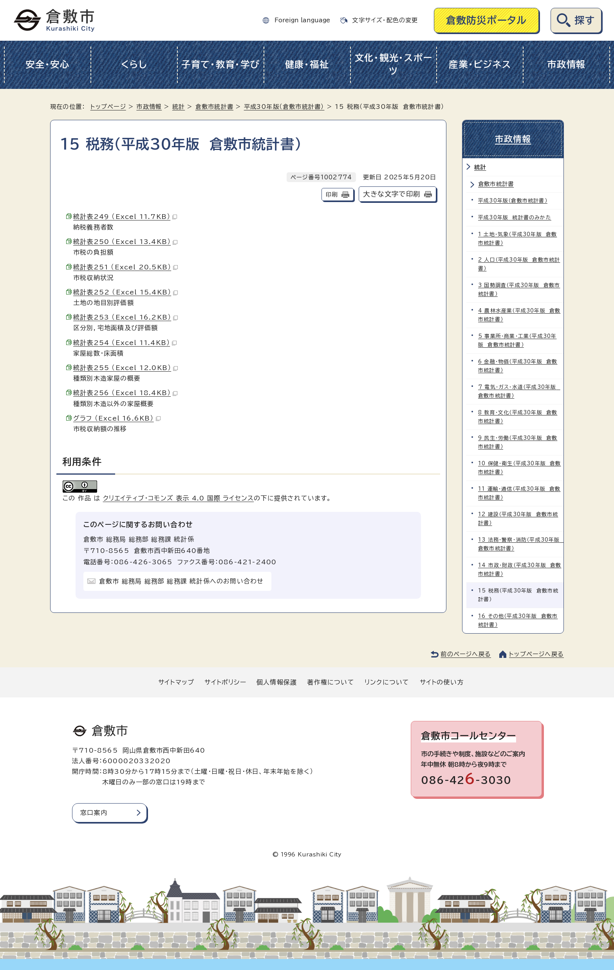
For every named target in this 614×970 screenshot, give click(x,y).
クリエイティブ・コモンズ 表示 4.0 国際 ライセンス (178, 498)
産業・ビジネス (480, 64)
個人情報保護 (276, 682)
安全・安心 (47, 64)
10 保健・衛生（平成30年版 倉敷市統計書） (519, 468)
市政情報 (566, 64)
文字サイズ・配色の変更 (385, 20)
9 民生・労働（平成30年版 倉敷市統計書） (517, 442)
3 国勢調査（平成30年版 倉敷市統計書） (519, 289)
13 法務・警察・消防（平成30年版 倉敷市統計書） (520, 544)
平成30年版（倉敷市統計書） (284, 107)
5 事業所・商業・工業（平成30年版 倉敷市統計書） (517, 340)
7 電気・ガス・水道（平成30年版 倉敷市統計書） (519, 391)
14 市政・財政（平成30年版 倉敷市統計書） (520, 569)
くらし (134, 64)
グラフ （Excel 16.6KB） (117, 418)
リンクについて (387, 682)
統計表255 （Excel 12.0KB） (125, 368)
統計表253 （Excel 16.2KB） (125, 317)
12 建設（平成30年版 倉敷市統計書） (518, 519)
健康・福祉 (307, 64)
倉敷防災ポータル (486, 20)
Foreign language (302, 20)
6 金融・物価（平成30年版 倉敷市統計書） (517, 366)
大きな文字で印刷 (391, 194)
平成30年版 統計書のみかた (514, 217)
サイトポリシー (225, 682)
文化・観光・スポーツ (394, 64)
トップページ (108, 107)
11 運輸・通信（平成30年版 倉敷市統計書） (519, 493)
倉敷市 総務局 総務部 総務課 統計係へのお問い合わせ (181, 581)
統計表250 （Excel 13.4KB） (125, 241)
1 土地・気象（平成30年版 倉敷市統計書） (517, 239)
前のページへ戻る (466, 654)
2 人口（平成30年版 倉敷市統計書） (519, 264)
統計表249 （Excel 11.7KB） (125, 216)
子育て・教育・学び (220, 64)
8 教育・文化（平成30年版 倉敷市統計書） (517, 417)
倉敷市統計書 (214, 107)
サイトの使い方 (442, 682)
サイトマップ (176, 682)
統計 (178, 107)
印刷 (332, 194)
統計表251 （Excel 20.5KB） (125, 267)
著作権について (330, 682)
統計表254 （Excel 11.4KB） (125, 343)
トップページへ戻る (536, 654)
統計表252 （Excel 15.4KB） (125, 292)
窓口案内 (93, 812)
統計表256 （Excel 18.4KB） (125, 393)
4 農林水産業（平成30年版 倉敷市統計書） (519, 315)
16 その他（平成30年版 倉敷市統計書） (518, 620)
